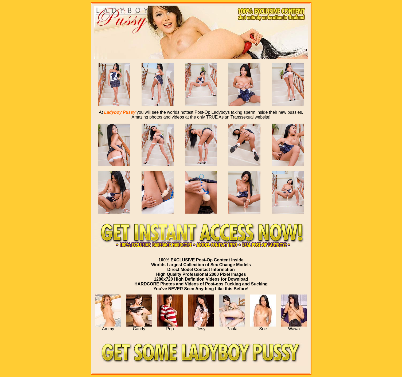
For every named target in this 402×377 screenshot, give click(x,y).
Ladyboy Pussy (119, 112)
